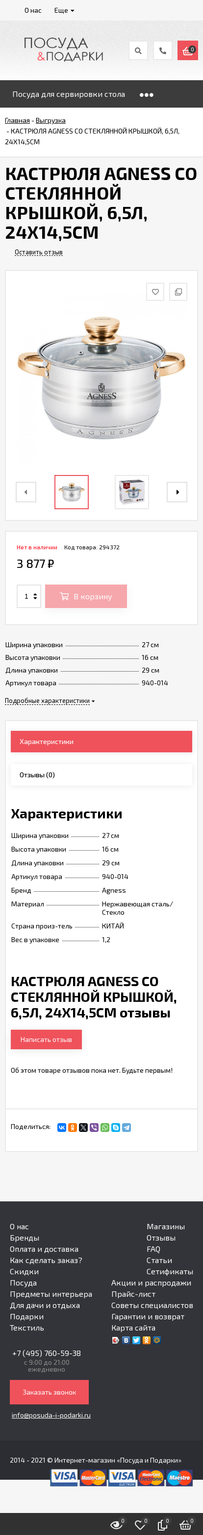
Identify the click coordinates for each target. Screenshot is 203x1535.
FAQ (153, 1248)
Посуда (23, 1282)
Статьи (159, 1259)
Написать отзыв (46, 1039)
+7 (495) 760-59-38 (46, 1352)
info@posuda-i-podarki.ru (51, 1415)
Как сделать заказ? (46, 1259)
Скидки (24, 1271)
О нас (19, 1226)
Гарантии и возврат (147, 1316)
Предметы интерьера (51, 1293)
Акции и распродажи (151, 1282)
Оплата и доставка (44, 1248)
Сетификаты (170, 1271)
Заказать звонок (49, 1392)
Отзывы (161, 1237)
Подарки (27, 1316)
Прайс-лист (133, 1293)
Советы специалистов (152, 1304)
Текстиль (27, 1327)
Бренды (24, 1237)
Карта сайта (133, 1327)
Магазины (166, 1226)
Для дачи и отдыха (45, 1304)
